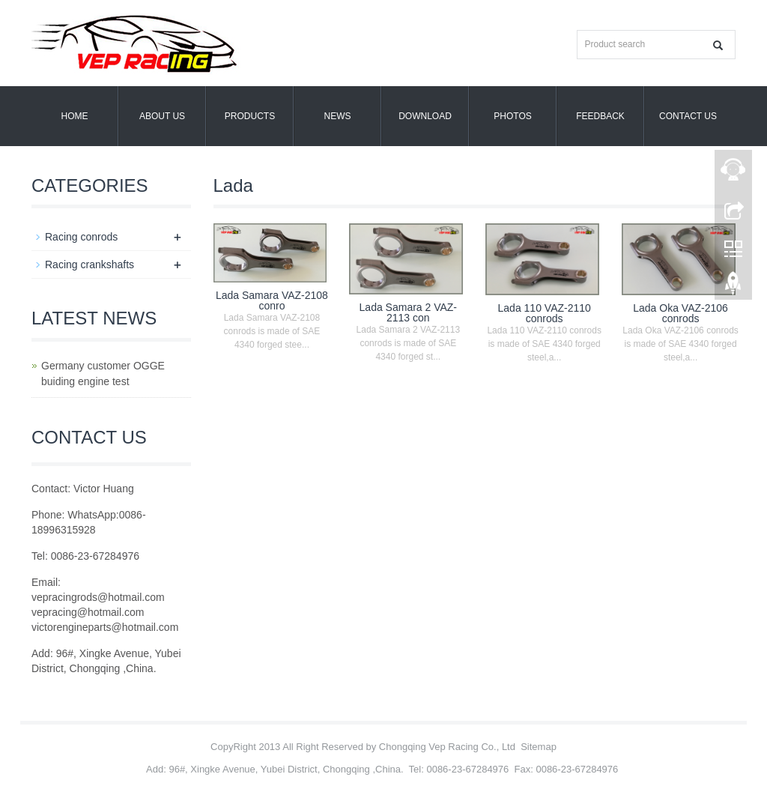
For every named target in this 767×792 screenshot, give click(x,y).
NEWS (337, 116)
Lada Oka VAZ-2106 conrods (680, 313)
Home (74, 116)
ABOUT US (162, 116)
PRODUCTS (250, 116)
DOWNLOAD (425, 116)
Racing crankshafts (89, 264)
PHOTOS (512, 116)
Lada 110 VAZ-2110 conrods (544, 313)
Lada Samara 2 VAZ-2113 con (408, 312)
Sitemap (539, 746)
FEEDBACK (600, 116)
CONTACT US (688, 116)
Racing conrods (81, 237)
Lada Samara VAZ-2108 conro (272, 300)
